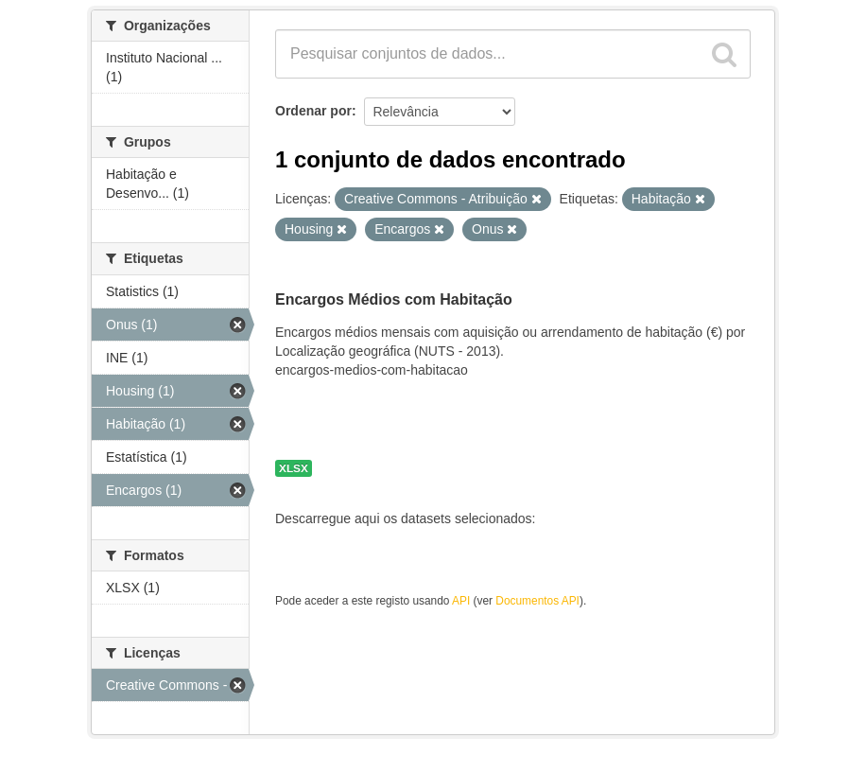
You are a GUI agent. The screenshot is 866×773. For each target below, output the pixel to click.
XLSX (293, 468)
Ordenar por (313, 110)
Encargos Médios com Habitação (393, 299)
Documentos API (537, 600)
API (461, 600)
